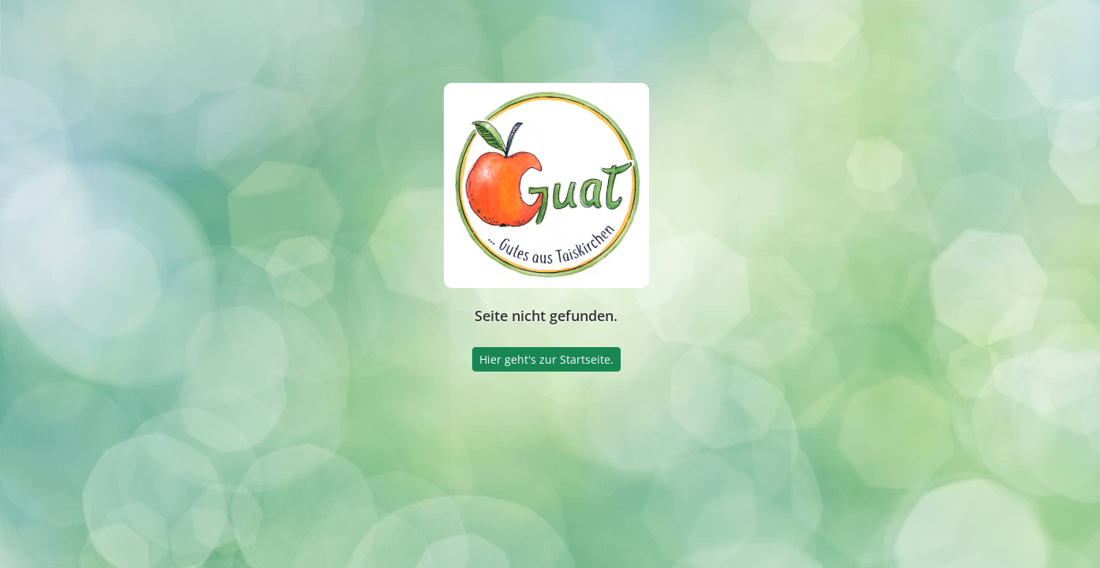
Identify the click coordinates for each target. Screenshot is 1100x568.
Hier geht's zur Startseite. (546, 359)
